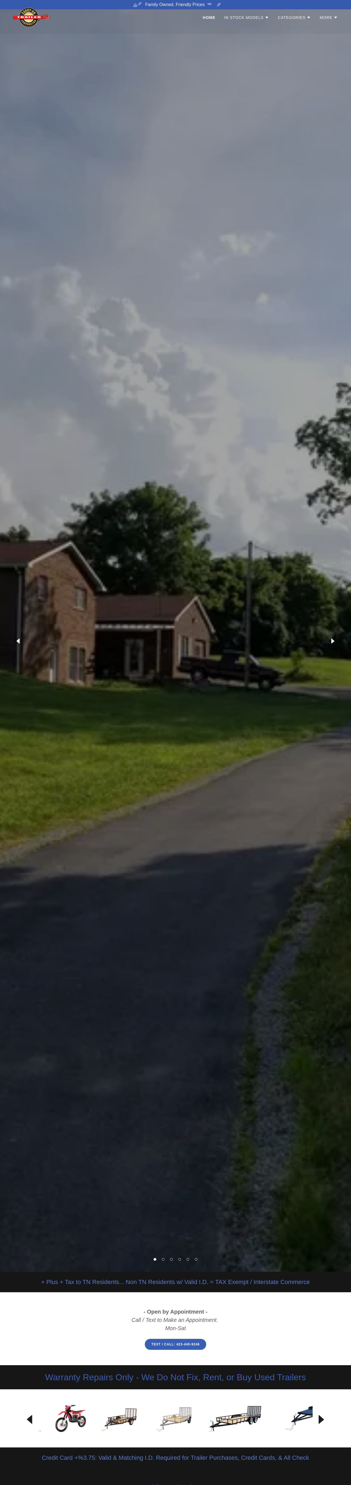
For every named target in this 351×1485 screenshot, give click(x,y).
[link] (31, 26)
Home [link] (209, 27)
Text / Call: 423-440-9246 (175, 1344)
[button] (155, 1259)
